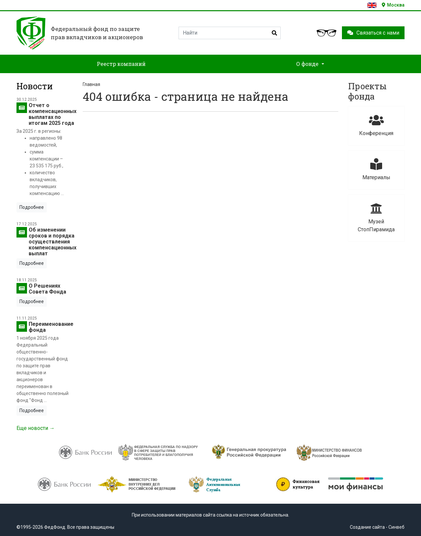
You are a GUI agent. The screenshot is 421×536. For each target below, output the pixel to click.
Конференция (376, 125)
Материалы (376, 169)
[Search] (230, 33)
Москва (393, 5)
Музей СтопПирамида (376, 218)
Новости (34, 86)
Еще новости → (35, 428)
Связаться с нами (373, 33)
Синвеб (396, 527)
